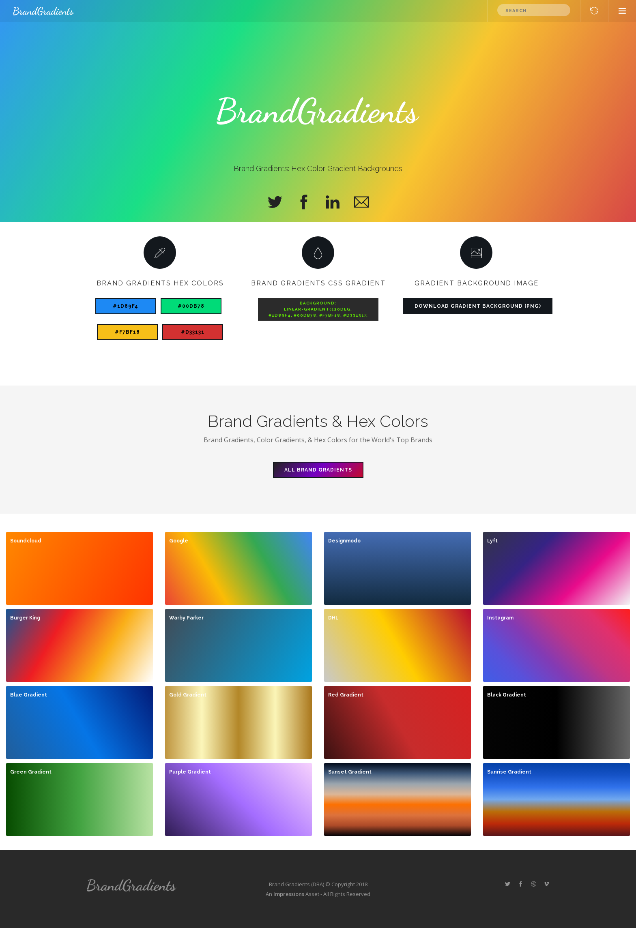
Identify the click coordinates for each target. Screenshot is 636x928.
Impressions (288, 894)
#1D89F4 (125, 306)
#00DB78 (191, 306)
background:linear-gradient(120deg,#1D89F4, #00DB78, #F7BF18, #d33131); (318, 309)
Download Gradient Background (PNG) (478, 306)
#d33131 (192, 332)
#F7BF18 (127, 332)
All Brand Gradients (318, 470)
